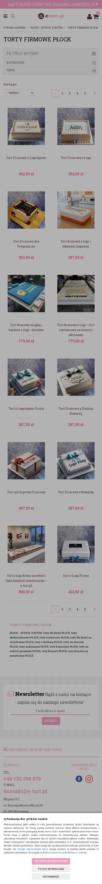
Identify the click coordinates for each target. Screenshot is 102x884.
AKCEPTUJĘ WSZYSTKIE (51, 861)
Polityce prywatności (54, 852)
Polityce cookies (77, 852)
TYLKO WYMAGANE (51, 869)
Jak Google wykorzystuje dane (30, 848)
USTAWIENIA (51, 876)
